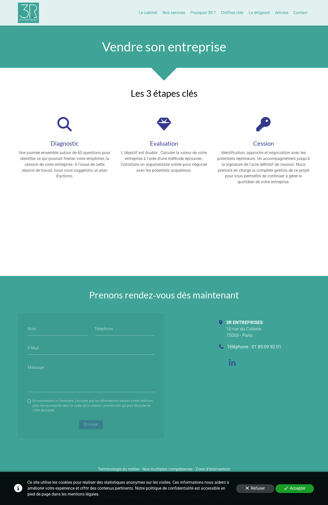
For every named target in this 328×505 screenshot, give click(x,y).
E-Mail (33, 348)
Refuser (255, 488)
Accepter (294, 488)
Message (36, 367)
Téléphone (103, 328)
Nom (32, 328)
